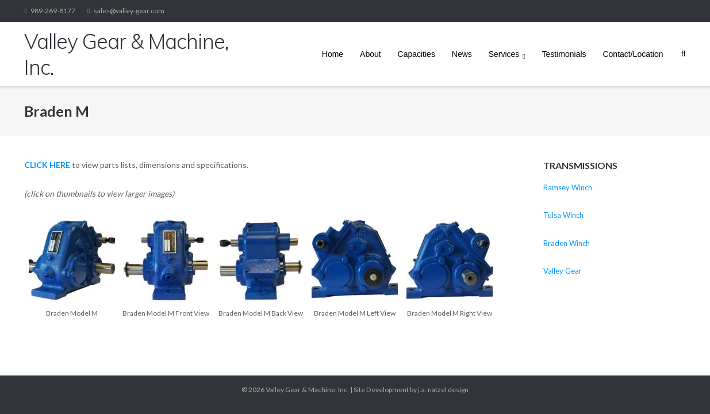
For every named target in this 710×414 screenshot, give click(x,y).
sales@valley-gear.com (129, 10)
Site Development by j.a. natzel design (411, 389)
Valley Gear (562, 270)
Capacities (416, 54)
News (462, 54)
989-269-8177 (52, 10)
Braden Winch (566, 243)
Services (504, 54)
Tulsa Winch (563, 215)
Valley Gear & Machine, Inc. (307, 389)
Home (332, 54)
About (370, 54)
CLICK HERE (47, 165)
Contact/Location (632, 54)
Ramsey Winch (567, 187)
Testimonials (564, 54)
